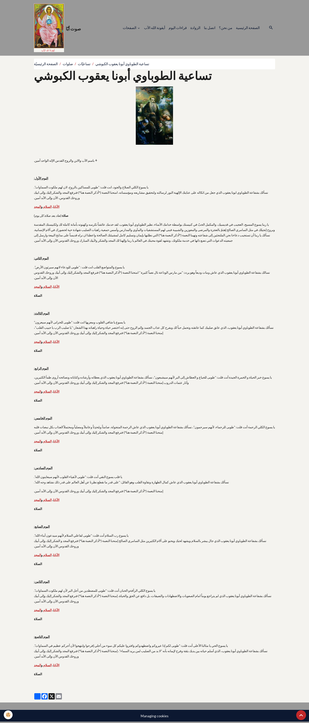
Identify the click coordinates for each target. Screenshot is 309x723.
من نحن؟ (225, 28)
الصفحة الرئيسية (248, 28)
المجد (37, 207)
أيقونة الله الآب (154, 28)
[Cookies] (8, 714)
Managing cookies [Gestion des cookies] (154, 717)
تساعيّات (84, 64)
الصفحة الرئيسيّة (46, 64)
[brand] (58, 28)
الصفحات (130, 28)
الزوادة (195, 28)
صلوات (68, 64)
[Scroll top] (301, 715)
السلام (47, 207)
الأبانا (56, 207)
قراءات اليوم (178, 28)
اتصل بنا (209, 28)
